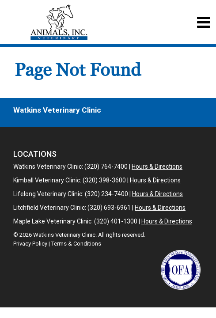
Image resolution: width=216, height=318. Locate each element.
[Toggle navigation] (203, 22)
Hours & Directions (157, 166)
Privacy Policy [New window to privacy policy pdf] (30, 243)
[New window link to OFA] (181, 270)
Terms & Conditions (76, 243)
